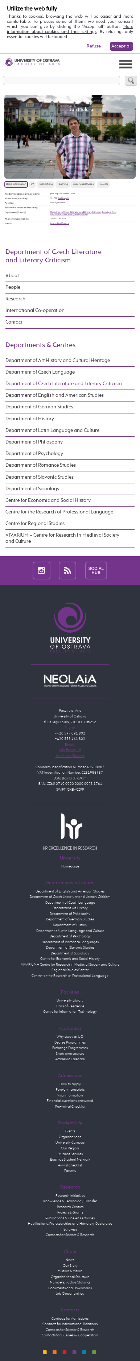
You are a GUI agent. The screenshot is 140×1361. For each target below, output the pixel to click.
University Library (70, 1000)
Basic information (16, 184)
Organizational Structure (70, 1277)
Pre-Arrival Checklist (70, 1106)
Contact (13, 322)
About (12, 275)
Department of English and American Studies (54, 395)
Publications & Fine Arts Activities (70, 1218)
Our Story (70, 1266)
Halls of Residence (70, 1006)
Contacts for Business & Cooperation (70, 1335)
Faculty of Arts (109, 212)
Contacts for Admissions (70, 1318)
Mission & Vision (70, 1271)
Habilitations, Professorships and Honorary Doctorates (70, 1223)
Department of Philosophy (34, 442)
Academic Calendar (70, 1059)
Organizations (70, 1137)
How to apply (70, 1084)
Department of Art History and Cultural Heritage (57, 360)
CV (32, 184)
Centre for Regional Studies (35, 523)
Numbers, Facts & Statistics (70, 1282)
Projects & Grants (70, 1212)
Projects (103, 184)
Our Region (70, 1148)
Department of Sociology (32, 488)
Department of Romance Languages (70, 942)
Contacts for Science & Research (70, 1235)
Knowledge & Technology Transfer (70, 1201)
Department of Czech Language (40, 372)
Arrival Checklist (70, 1165)
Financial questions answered (70, 1101)
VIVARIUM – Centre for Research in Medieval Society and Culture (62, 538)
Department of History (29, 418)
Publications (46, 184)
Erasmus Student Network (70, 1159)
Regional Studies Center (61, 214)
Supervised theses (83, 184)
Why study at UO (70, 1037)
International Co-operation (35, 310)
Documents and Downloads (70, 1288)
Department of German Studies (39, 406)
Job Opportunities (70, 1293)
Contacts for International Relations (70, 1324)
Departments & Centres (40, 345)
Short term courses (70, 1054)
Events (70, 1131)
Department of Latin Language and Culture (52, 430)
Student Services (70, 1154)
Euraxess (70, 1229)
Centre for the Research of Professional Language (59, 512)
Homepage (70, 866)
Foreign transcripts (70, 1089)
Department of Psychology (34, 453)
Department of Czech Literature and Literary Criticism (75, 212)
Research (15, 298)
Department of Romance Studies (40, 465)
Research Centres (70, 1207)
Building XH (63, 198)
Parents (70, 1171)
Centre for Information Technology (70, 1012)
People (12, 287)
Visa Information (70, 1095)
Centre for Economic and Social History (48, 500)
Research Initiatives (70, 1196)
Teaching (62, 184)
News (70, 1260)
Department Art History (70, 908)
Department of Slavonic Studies (39, 477)
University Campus (70, 1142)
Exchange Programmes (70, 1048)
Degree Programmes (70, 1042)
